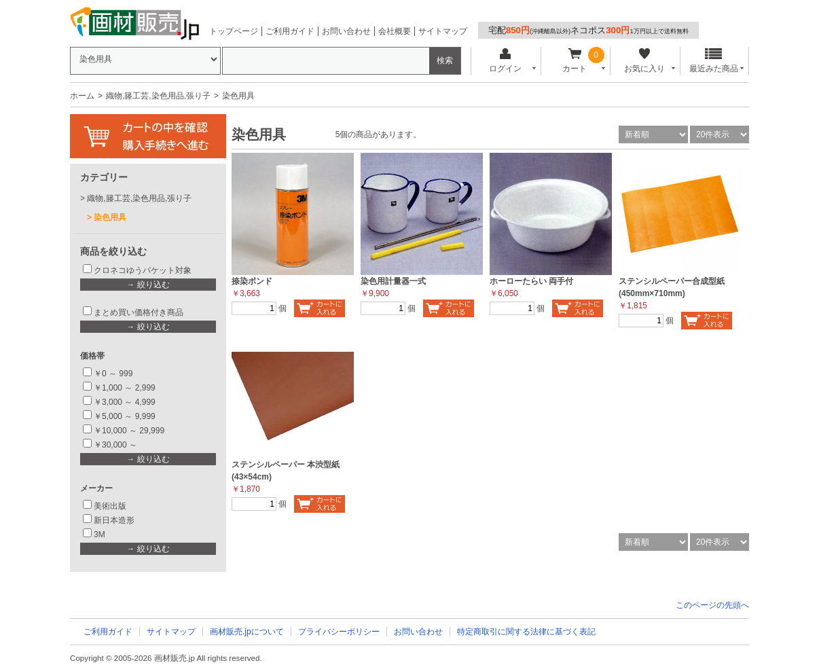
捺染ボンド (252, 281)
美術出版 (110, 506)
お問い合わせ (346, 31)
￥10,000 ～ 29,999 (129, 430)
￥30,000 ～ (116, 445)
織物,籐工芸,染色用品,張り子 (158, 96)
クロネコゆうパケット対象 (143, 270)
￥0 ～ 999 (113, 373)
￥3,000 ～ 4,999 (125, 402)
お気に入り (644, 60)
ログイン (504, 60)
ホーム (82, 96)
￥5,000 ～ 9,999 (125, 416)
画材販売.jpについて (247, 631)
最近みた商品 (713, 60)
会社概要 (394, 31)
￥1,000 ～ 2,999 (125, 388)
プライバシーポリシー (339, 631)
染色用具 (110, 217)
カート (574, 60)
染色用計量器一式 (393, 281)
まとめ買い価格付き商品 (138, 312)
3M (99, 534)
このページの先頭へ (712, 605)
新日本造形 (114, 520)
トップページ (233, 31)
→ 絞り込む (147, 284)
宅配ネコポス (588, 30)
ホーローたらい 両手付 (531, 281)
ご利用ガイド (290, 31)
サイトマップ (442, 31)
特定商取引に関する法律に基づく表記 (526, 631)
